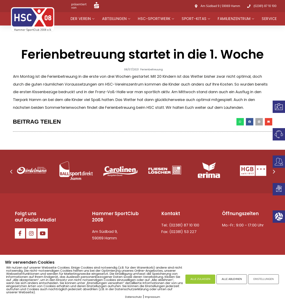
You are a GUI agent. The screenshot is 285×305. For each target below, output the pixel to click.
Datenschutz (133, 297)
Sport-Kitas (196, 18)
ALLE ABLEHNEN (232, 279)
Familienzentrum (236, 18)
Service (269, 18)
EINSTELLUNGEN (263, 279)
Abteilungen (116, 18)
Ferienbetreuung (151, 69)
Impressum (152, 297)
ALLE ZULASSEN (200, 279)
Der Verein (83, 18)
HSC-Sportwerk (156, 18)
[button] (240, 121)
